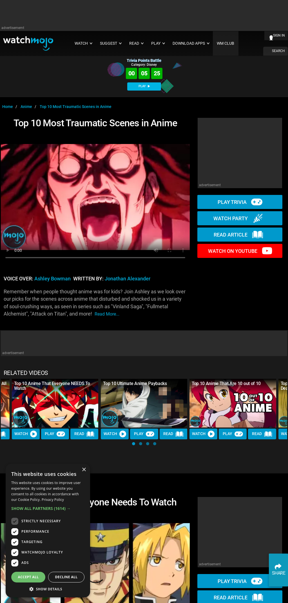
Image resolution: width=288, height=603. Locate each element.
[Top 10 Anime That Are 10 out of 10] (232, 403)
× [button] (84, 470)
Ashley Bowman (52, 279)
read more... (107, 314)
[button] (133, 444)
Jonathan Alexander (127, 279)
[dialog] (48, 530)
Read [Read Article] (84, 434)
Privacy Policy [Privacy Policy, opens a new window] (53, 499)
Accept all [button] (28, 577)
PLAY (144, 86)
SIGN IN (279, 35)
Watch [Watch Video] (26, 434)
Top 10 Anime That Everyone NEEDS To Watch (52, 386)
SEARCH (278, 51)
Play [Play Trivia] (55, 434)
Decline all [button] (66, 577)
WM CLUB (225, 43)
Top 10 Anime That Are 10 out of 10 (226, 383)
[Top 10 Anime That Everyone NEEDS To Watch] (55, 403)
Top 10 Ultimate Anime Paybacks (135, 383)
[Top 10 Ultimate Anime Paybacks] (144, 403)
